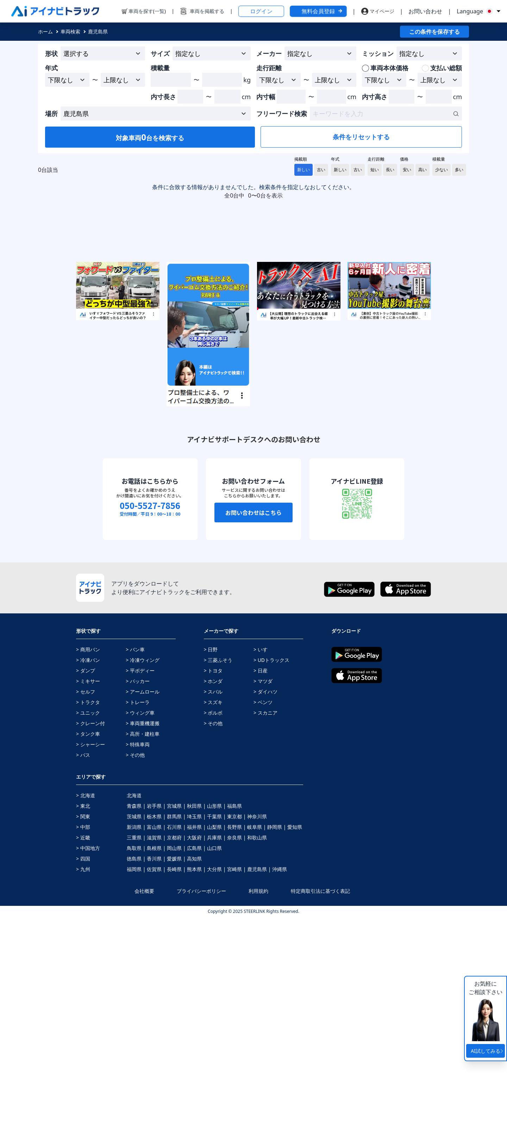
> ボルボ (213, 923)
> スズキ (213, 913)
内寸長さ (163, 96)
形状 (51, 53)
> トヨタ (213, 881)
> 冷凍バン (88, 871)
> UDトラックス (271, 871)
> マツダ (263, 892)
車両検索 (70, 31)
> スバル (213, 902)
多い (459, 170)
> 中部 (83, 1037)
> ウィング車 (140, 923)
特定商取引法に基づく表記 (320, 1101)
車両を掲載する (207, 11)
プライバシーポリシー (201, 1101)
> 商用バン (88, 860)
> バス (83, 965)
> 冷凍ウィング (142, 871)
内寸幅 (265, 96)
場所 (51, 113)
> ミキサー (88, 892)
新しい (303, 170)
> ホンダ (213, 892)
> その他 (135, 965)
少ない (441, 170)
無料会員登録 (322, 11)
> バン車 (135, 860)
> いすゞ (263, 860)
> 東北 (83, 1016)
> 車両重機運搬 (142, 934)
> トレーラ (138, 913)
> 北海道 (85, 1006)
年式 (51, 68)
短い (374, 170)
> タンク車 (88, 944)
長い (390, 170)
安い (407, 170)
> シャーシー (90, 955)
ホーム (45, 31)
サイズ (160, 53)
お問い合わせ (425, 11)
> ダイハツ (265, 902)
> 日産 (261, 881)
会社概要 (144, 1101)
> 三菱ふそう (218, 871)
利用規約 (258, 1101)
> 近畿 (83, 1048)
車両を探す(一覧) (147, 11)
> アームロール (142, 902)
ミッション (378, 53)
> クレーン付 (90, 934)
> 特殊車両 (138, 955)
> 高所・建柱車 (142, 944)
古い (321, 170)
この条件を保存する (434, 32)
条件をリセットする (361, 137)
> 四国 (83, 1069)
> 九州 (83, 1080)
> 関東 (83, 1027)
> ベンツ (263, 913)
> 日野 (211, 860)
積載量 (160, 68)
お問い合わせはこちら (253, 723)
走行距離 (269, 68)
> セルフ (85, 902)
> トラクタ (88, 913)
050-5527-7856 (150, 716)
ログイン (261, 11)
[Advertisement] (416, 342)
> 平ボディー (140, 881)
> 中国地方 (88, 1059)
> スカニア (265, 923)
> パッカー (138, 892)
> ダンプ (85, 881)
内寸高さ (374, 96)
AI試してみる (488, 1051)
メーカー (269, 53)
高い (422, 170)
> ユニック (88, 923)
